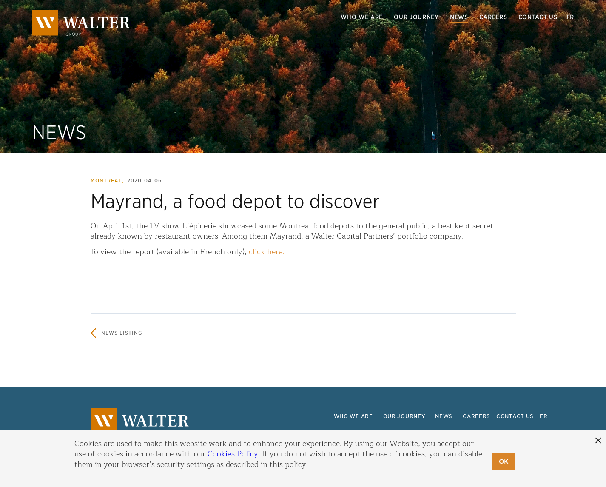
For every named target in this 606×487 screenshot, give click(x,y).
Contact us (538, 17)
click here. (266, 251)
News (459, 17)
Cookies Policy (233, 453)
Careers (493, 17)
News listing (121, 333)
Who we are (362, 17)
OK (504, 461)
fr (570, 17)
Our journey (416, 17)
